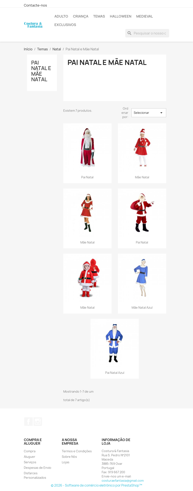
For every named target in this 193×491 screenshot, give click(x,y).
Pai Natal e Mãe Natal (41, 71)
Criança (80, 16)
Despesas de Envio (37, 468)
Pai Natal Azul (114, 373)
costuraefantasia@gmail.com (123, 481)
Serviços (30, 462)
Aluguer (29, 457)
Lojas (65, 462)
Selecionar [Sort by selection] (149, 112)
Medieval (144, 16)
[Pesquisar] (147, 33)
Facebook (28, 421)
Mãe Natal (142, 177)
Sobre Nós (69, 457)
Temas (99, 16)
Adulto (61, 16)
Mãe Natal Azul (142, 307)
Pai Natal (87, 177)
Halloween (120, 16)
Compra (29, 451)
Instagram (38, 421)
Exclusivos (65, 24)
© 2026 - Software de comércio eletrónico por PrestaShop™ (96, 485)
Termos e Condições (77, 451)
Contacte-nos (35, 5)
